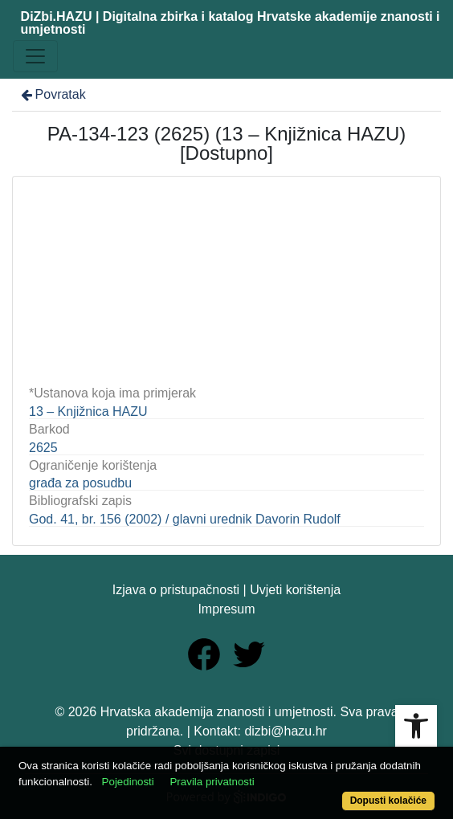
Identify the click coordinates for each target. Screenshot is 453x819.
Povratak (52, 94)
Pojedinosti (128, 782)
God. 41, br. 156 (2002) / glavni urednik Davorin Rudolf (185, 519)
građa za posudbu (80, 483)
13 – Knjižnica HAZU (88, 411)
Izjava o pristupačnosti (175, 590)
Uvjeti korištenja (295, 590)
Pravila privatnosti (211, 782)
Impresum (226, 609)
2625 (43, 447)
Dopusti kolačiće (388, 800)
